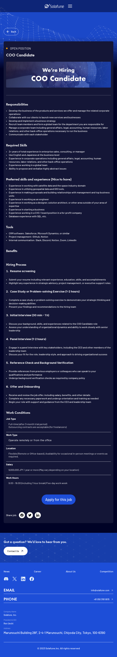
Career (37, 571)
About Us (71, 571)
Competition (106, 571)
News (7, 571)
